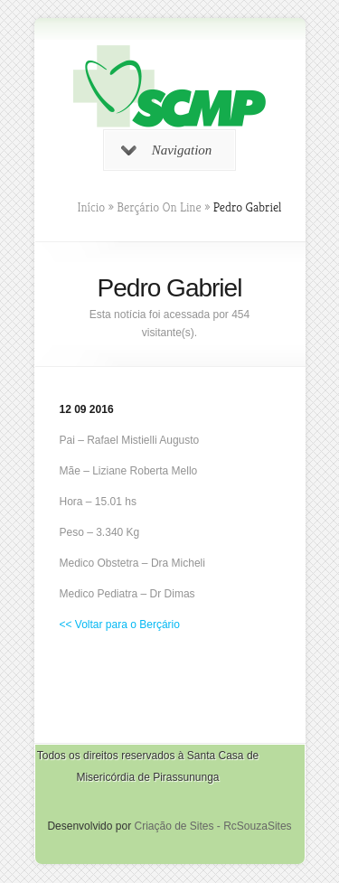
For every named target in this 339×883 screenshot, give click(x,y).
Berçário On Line (159, 207)
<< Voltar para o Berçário (120, 624)
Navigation (166, 150)
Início (92, 207)
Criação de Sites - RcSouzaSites (212, 826)
